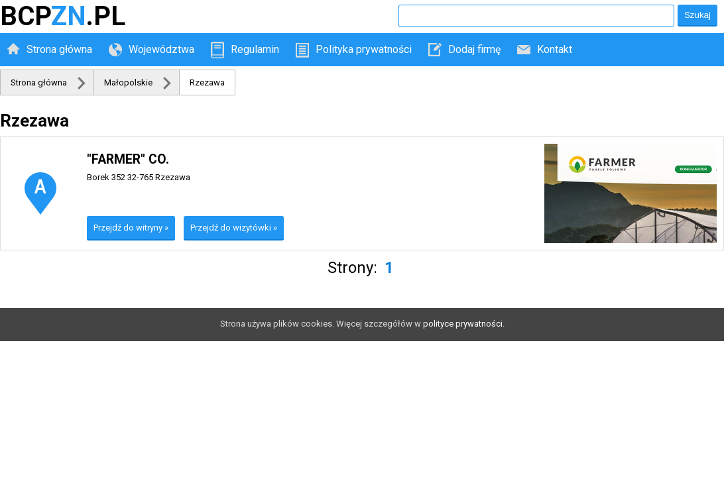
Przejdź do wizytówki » (233, 228)
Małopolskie (128, 82)
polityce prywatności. (464, 324)
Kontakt (554, 49)
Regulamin (255, 49)
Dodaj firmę (474, 49)
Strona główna (59, 49)
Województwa (161, 49)
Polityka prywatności (364, 49)
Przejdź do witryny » (130, 228)
